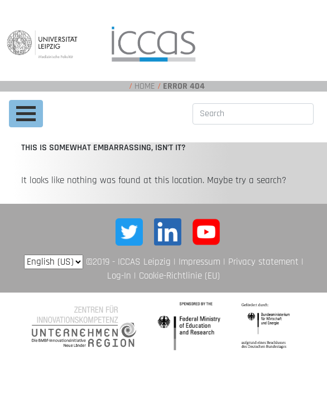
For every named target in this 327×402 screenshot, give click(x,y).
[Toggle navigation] (26, 113)
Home (144, 86)
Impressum (199, 262)
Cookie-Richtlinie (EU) (179, 276)
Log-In (119, 276)
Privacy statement (263, 262)
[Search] (253, 114)
